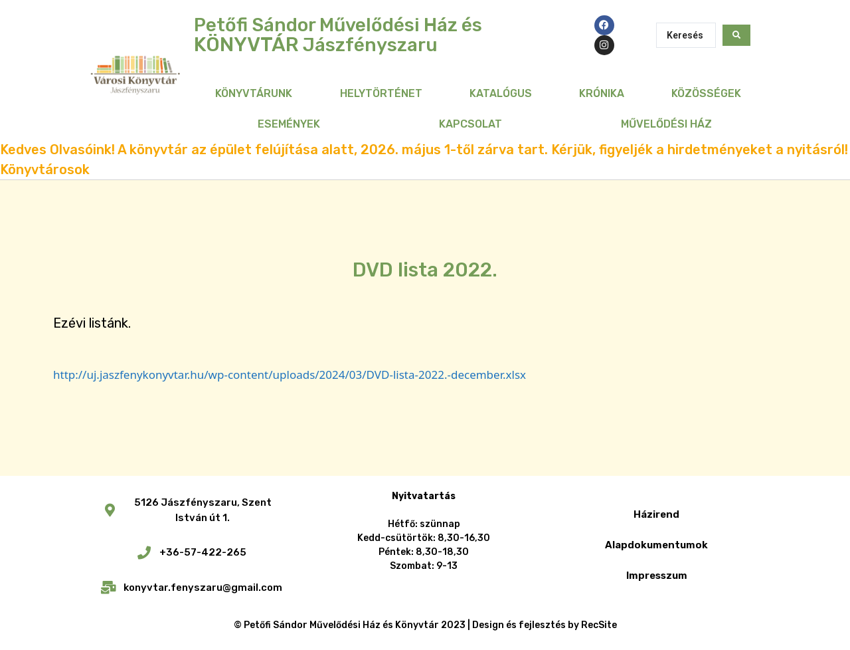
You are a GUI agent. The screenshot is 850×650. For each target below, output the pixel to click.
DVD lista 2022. (425, 270)
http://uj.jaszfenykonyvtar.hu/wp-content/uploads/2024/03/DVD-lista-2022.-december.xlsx (289, 374)
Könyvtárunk (253, 93)
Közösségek (706, 93)
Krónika (601, 93)
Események (289, 124)
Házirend (656, 514)
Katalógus (500, 93)
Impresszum (656, 576)
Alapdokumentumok (656, 545)
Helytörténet (381, 93)
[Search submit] (736, 35)
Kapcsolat (470, 124)
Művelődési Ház (666, 124)
